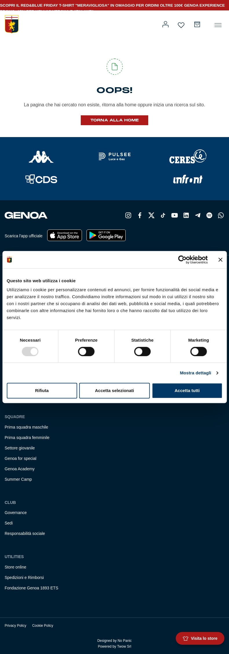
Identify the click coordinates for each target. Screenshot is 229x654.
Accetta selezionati (114, 390)
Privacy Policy (15, 626)
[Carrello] (197, 24)
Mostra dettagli (195, 372)
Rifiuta (42, 390)
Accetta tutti (187, 390)
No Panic (125, 641)
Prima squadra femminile (27, 437)
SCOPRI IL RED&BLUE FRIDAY (29, 5)
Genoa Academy (20, 469)
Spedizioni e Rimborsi (24, 577)
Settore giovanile (20, 448)
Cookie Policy (42, 626)
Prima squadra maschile (26, 427)
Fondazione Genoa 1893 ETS (31, 588)
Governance (16, 512)
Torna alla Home (114, 120)
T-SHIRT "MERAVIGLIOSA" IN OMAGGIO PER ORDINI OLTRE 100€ (121, 5)
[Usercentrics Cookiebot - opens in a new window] (182, 259)
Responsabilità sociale (25, 533)
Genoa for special (20, 458)
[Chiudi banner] (220, 260)
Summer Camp (18, 479)
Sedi (9, 523)
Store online (15, 567)
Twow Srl (124, 646)
